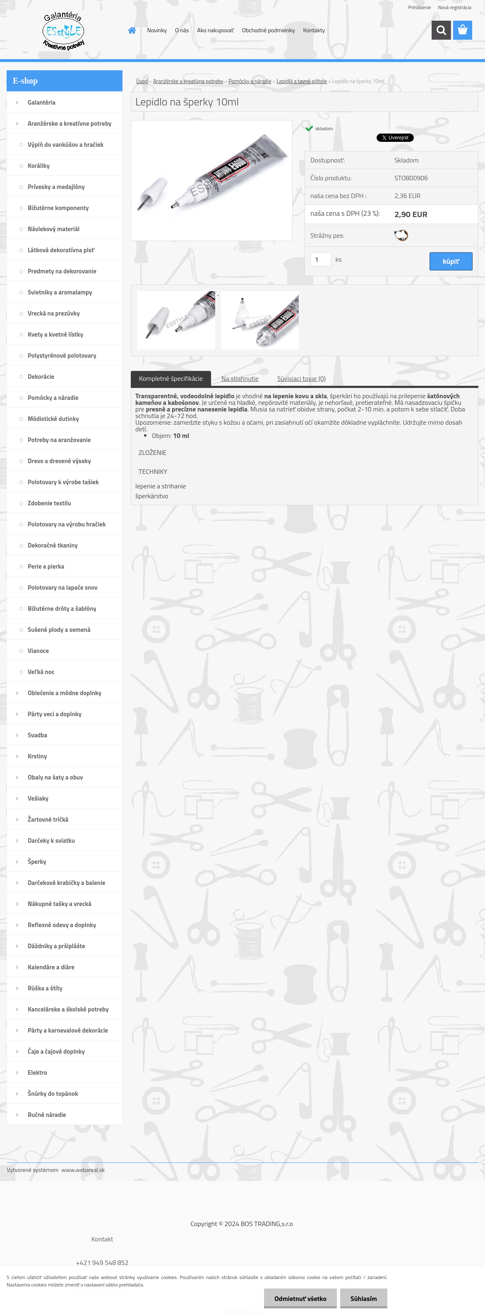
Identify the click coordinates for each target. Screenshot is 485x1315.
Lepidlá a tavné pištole (302, 81)
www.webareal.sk (83, 1169)
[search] (441, 30)
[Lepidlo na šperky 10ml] (211, 124)
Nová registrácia (454, 7)
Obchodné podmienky (268, 30)
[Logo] (63, 30)
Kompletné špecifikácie (171, 378)
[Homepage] (131, 30)
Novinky (157, 30)
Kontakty (314, 30)
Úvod (142, 81)
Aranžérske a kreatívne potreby (188, 81)
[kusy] (320, 259)
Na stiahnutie (240, 378)
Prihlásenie (419, 7)
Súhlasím (364, 1298)
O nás (182, 30)
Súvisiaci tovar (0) (301, 378)
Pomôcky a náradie (249, 81)
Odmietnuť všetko (300, 1298)
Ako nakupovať (215, 30)
